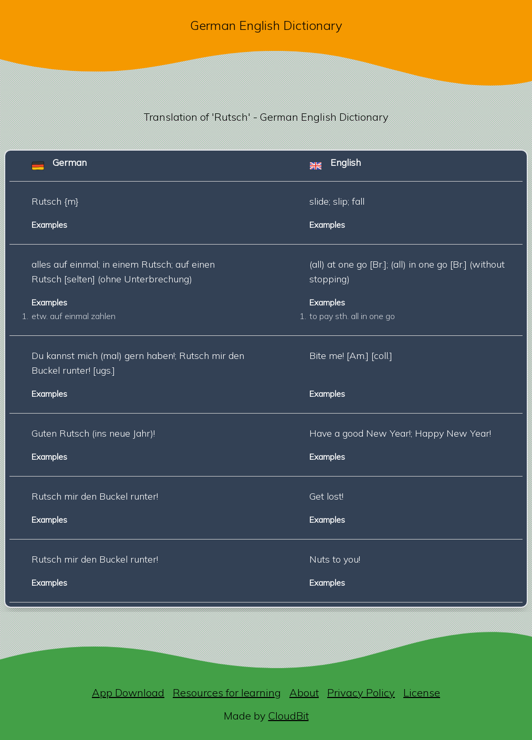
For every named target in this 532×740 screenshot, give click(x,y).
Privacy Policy (361, 692)
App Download (128, 692)
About (304, 692)
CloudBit (288, 715)
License (421, 692)
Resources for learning (227, 692)
